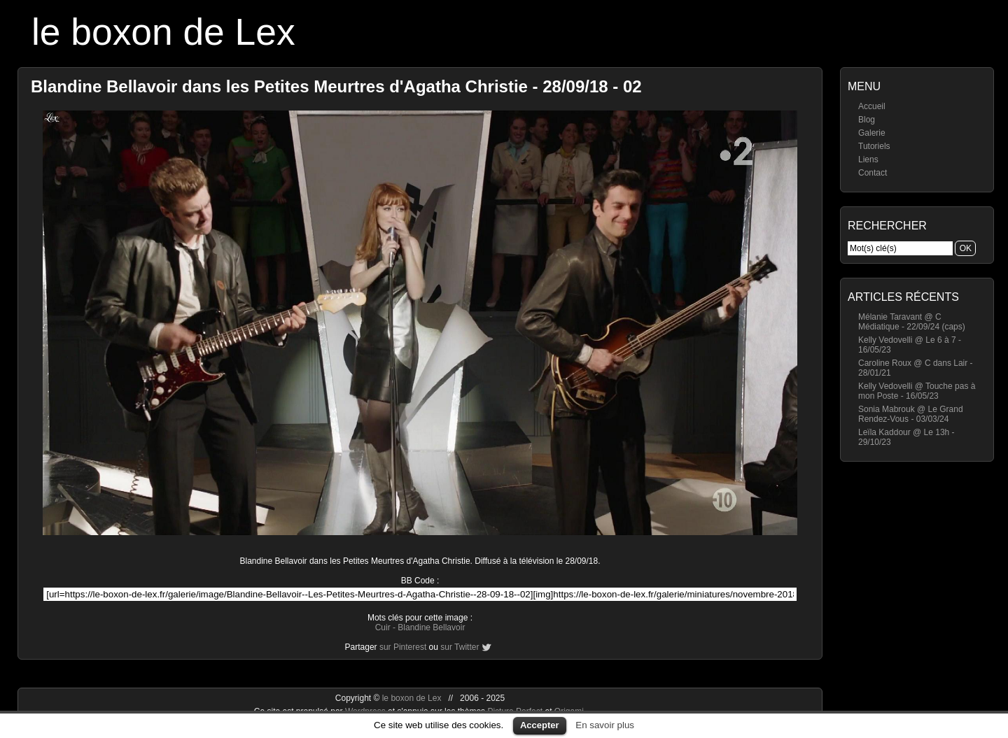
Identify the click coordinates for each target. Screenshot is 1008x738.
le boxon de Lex (163, 31)
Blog (866, 120)
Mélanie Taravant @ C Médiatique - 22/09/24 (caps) (911, 322)
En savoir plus (604, 725)
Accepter (539, 725)
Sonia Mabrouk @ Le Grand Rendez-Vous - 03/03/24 (910, 414)
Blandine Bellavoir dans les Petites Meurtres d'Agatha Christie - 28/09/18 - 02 (336, 86)
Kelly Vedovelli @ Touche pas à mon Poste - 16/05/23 (916, 391)
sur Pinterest (402, 647)
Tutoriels (874, 146)
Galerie (872, 133)
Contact (872, 173)
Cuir (383, 627)
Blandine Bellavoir (431, 627)
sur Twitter (459, 647)
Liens (868, 159)
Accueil (872, 106)
